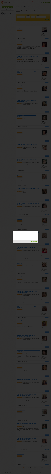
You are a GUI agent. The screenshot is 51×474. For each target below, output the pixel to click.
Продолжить (34, 241)
